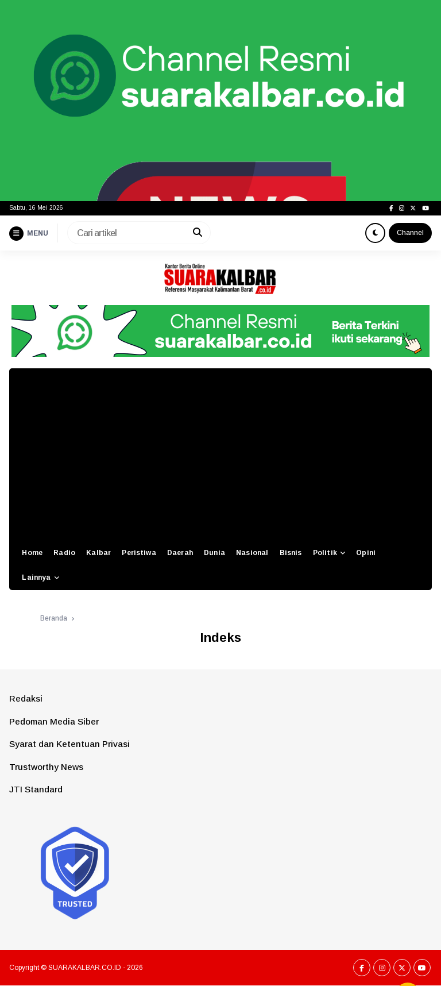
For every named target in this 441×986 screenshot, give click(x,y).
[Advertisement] (220, 454)
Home (32, 553)
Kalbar (98, 553)
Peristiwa (139, 553)
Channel (410, 233)
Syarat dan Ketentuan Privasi (69, 744)
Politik (325, 553)
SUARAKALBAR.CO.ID (84, 968)
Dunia (214, 553)
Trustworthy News (46, 767)
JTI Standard (36, 789)
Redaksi (25, 698)
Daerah (180, 553)
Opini (366, 553)
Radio (64, 553)
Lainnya (36, 577)
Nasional (252, 553)
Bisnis (291, 553)
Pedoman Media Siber (54, 721)
